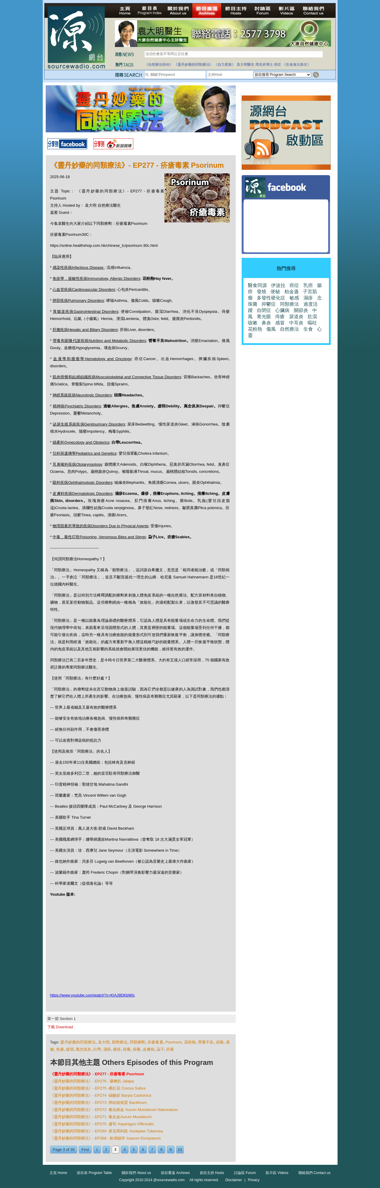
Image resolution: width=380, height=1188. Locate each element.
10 (180, 1149)
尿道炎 (296, 316)
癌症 (277, 64)
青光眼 (264, 316)
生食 (308, 329)
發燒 (261, 291)
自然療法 (289, 329)
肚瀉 (312, 316)
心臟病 (282, 310)
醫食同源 (257, 285)
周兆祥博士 (264, 64)
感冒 (280, 322)
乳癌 (308, 285)
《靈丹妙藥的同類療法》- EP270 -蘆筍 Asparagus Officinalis (102, 1124)
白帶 (97, 1049)
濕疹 (107, 1049)
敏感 (294, 297)
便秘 (275, 291)
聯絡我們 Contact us (314, 1173)
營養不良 (206, 1042)
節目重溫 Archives (175, 1173)
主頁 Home (58, 1173)
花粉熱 (190, 1042)
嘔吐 (312, 322)
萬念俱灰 (83, 1049)
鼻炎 (266, 322)
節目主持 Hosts (212, 1173)
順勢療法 (120, 1042)
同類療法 (289, 304)
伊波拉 (278, 285)
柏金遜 (291, 291)
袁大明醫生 (245, 64)
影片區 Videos (277, 1173)
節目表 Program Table (94, 1173)
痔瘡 (280, 316)
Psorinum (173, 1042)
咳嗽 (252, 322)
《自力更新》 (224, 64)
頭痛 (220, 1042)
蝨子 (160, 1049)
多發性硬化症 (271, 297)
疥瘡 (170, 1049)
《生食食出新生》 (296, 64)
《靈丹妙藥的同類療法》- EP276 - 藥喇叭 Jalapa (92, 1081)
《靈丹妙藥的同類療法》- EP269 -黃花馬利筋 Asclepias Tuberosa (106, 1131)
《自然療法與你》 (159, 64)
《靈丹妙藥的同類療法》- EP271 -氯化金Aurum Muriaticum (101, 1117)
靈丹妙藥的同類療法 (78, 1042)
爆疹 (117, 1049)
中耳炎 (296, 322)
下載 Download (60, 1027)
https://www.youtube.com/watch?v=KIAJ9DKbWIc (92, 995)
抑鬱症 (269, 304)
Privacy (253, 1180)
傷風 (271, 329)
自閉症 (264, 310)
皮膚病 (148, 1049)
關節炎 (301, 310)
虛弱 (70, 1049)
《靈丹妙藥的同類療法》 (193, 64)
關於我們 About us (136, 1173)
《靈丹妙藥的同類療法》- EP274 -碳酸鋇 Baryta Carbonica (100, 1095)
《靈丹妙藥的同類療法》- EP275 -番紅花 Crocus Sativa (97, 1088)
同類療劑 (137, 1042)
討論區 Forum (245, 1173)
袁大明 (104, 1042)
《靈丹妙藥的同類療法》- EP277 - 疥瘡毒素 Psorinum (97, 1074)
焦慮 (60, 1049)
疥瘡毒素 (155, 1042)
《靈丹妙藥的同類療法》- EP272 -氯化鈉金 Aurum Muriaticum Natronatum (114, 1109)
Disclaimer (233, 1180)
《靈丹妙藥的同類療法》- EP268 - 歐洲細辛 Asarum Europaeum (105, 1138)
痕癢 (127, 1049)
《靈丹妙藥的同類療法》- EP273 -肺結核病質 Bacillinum (98, 1102)
